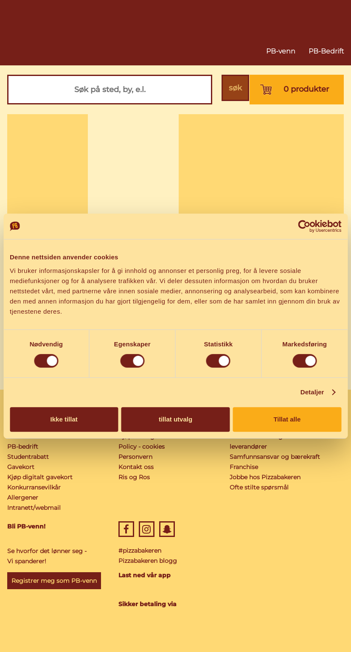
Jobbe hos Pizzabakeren (265, 477)
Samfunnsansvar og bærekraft (275, 457)
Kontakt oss (136, 467)
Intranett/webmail (34, 507)
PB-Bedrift (326, 51)
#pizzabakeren (139, 550)
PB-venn (280, 51)
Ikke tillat (64, 419)
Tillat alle (286, 419)
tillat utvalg (175, 419)
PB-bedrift (22, 446)
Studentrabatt (28, 457)
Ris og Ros (134, 477)
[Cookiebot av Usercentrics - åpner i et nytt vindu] (304, 226)
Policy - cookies (141, 446)
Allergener (22, 497)
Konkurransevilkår (34, 487)
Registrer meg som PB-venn (54, 581)
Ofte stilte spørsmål (259, 487)
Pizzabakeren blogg (147, 561)
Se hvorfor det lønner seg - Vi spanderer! (47, 556)
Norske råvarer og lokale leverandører (266, 441)
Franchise (244, 467)
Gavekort (20, 467)
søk (234, 89)
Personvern (135, 457)
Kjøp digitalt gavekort (40, 477)
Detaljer (312, 392)
